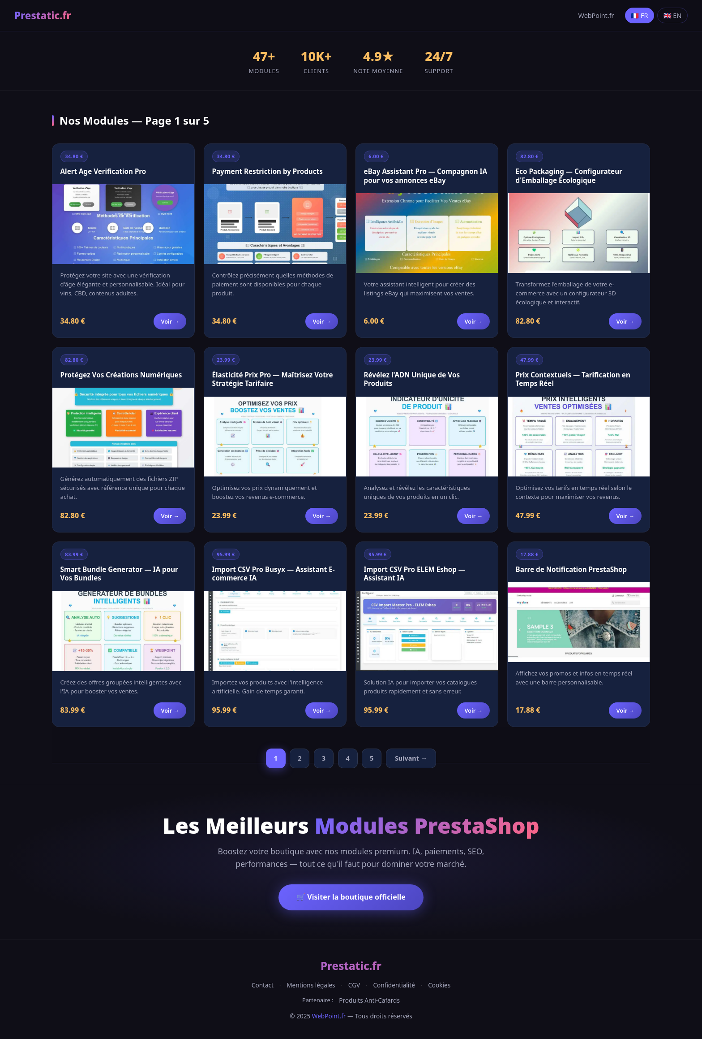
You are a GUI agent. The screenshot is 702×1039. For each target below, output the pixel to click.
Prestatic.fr (42, 15)
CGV (354, 985)
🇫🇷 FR (639, 15)
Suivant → (411, 758)
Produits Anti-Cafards (369, 1000)
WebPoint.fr (596, 15)
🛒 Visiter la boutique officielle (351, 897)
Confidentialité (394, 985)
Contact (263, 985)
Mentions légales (311, 985)
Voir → (170, 321)
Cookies (439, 985)
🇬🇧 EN (672, 15)
